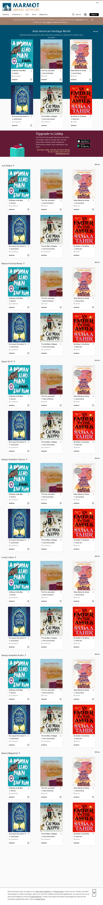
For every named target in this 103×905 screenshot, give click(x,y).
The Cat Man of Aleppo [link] (49, 116)
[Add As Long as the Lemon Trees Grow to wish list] (31, 125)
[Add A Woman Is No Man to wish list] (31, 80)
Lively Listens (9, 557)
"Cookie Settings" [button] (36, 897)
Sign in (94, 14)
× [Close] (94, 892)
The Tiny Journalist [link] (47, 71)
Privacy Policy (59, 892)
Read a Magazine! (11, 753)
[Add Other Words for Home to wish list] (90, 80)
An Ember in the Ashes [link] (78, 116)
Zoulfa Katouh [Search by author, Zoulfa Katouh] (18, 119)
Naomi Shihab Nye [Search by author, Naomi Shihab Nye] (48, 73)
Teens (34, 14)
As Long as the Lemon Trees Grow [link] (21, 116)
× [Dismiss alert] (92, 20)
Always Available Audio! (14, 655)
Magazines (43, 14)
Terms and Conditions (43, 892)
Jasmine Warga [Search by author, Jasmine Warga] (76, 73)
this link (79, 20)
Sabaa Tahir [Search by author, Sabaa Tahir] (75, 119)
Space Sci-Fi (8, 361)
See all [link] (95, 31)
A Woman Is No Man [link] (19, 71)
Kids (27, 14)
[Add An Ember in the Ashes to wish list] (90, 125)
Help (97, 3)
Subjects (6, 14)
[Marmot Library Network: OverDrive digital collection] (21, 7)
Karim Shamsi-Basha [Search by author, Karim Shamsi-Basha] (49, 119)
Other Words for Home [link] (78, 71)
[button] (76, 15)
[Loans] (85, 15)
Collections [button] (17, 14)
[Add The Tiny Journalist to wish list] (60, 80)
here (49, 22)
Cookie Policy (40, 899)
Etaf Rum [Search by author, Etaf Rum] (16, 73)
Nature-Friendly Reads (13, 263)
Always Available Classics (15, 459)
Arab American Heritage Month (52, 31)
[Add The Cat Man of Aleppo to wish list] (60, 125)
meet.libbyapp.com (62, 154)
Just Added (8, 165)
